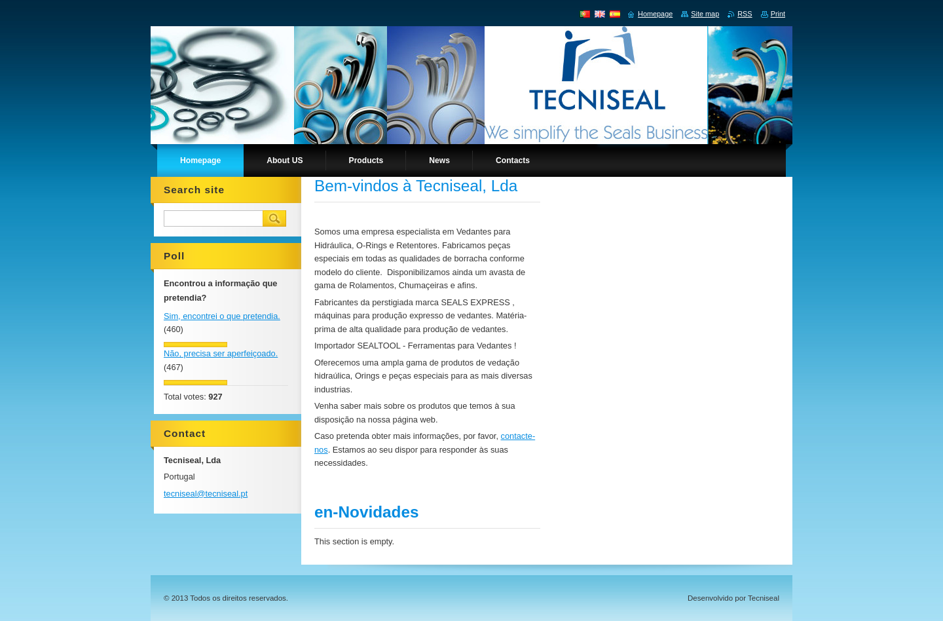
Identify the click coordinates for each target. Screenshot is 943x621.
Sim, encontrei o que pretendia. (222, 316)
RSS (744, 14)
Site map (705, 14)
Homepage (655, 14)
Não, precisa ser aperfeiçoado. (221, 353)
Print (778, 14)
